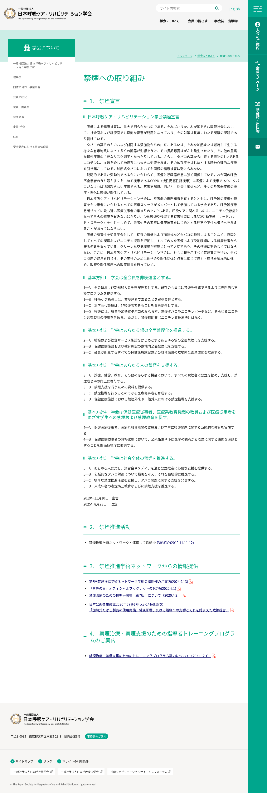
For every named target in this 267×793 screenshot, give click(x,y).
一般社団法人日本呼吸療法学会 (80, 772)
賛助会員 (18, 117)
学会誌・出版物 (222, 21)
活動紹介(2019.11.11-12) (175, 542)
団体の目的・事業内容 (26, 87)
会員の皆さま (188, 21)
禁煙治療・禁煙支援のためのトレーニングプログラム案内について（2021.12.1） (150, 655)
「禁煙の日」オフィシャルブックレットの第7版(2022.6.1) (132, 588)
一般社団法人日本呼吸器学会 (31, 772)
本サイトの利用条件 (75, 761)
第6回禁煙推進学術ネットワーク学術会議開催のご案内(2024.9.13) (138, 581)
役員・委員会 (21, 107)
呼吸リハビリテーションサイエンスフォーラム (139, 772)
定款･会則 (19, 127)
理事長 (17, 77)
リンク (47, 761)
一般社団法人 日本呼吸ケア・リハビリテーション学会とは (38, 65)
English (234, 8)
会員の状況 (20, 97)
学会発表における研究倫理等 (30, 147)
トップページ (187, 55)
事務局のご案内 (96, 736)
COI (15, 137)
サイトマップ (24, 761)
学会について (153, 21)
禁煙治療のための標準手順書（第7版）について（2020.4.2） (135, 595)
